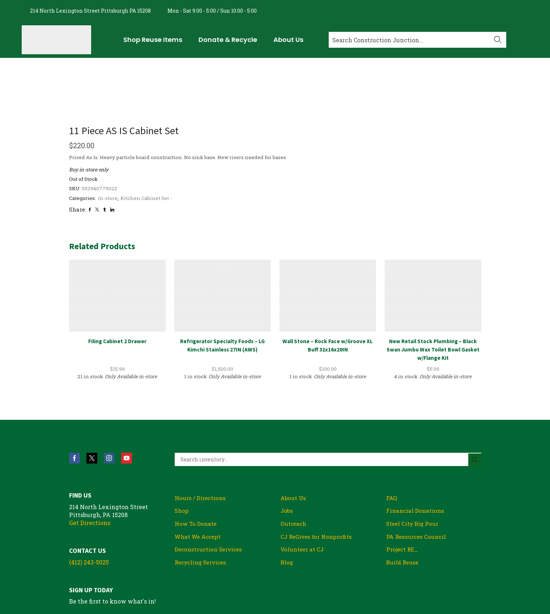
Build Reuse (403, 514)
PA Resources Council (417, 488)
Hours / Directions (201, 448)
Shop (182, 461)
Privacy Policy (438, 572)
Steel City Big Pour (413, 475)
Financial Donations (415, 461)
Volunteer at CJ (303, 501)
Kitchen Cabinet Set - (404, 148)
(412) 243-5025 (89, 512)
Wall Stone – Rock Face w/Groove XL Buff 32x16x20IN (328, 296)
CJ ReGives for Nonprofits (318, 488)
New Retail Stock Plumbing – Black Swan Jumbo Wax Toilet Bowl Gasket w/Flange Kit (433, 300)
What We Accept (199, 488)
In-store (363, 148)
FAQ (391, 448)
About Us (294, 448)
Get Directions (89, 473)
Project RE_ (402, 501)
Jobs (287, 461)
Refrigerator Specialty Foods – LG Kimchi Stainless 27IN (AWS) (223, 296)
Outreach (294, 475)
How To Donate (196, 475)
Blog (287, 514)
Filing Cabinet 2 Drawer (117, 291)
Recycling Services (203, 514)
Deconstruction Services (210, 501)
